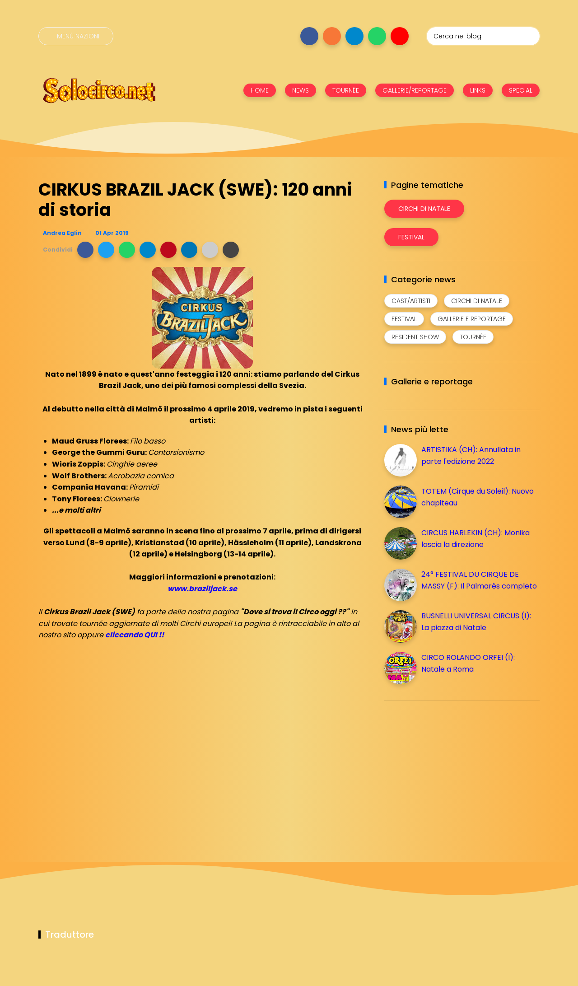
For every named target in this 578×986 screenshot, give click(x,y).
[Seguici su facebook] (309, 36)
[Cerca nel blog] (483, 36)
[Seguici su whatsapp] (377, 36)
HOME (260, 90)
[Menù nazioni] (75, 36)
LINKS (477, 90)
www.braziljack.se (202, 589)
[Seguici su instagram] (332, 36)
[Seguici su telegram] (354, 36)
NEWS (300, 90)
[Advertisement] (452, 770)
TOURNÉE (345, 90)
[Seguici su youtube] (400, 36)
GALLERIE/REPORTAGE (414, 90)
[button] (85, 250)
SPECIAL (520, 90)
